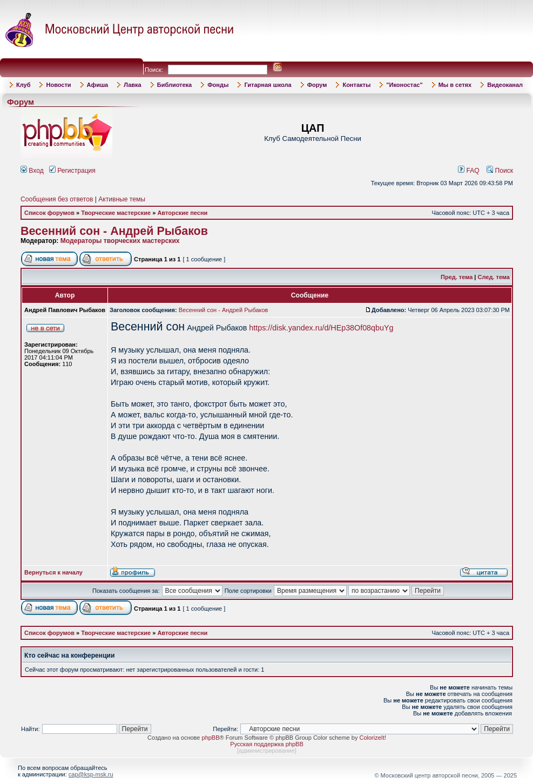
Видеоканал (505, 85)
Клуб (23, 85)
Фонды (217, 85)
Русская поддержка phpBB (266, 744)
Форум (317, 85)
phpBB (211, 737)
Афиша (98, 85)
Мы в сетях (454, 85)
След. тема (494, 277)
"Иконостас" (404, 85)
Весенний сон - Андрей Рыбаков (114, 231)
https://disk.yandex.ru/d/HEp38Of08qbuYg (321, 327)
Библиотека (174, 85)
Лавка (132, 85)
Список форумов (49, 212)
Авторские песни (182, 212)
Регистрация (72, 170)
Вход (32, 170)
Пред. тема (457, 277)
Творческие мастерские (116, 212)
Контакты (356, 85)
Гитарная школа (267, 85)
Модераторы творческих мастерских (120, 241)
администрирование (267, 750)
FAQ (469, 170)
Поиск (500, 170)
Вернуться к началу (53, 572)
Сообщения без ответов (57, 199)
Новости (58, 85)
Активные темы (121, 199)
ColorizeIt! (372, 737)
